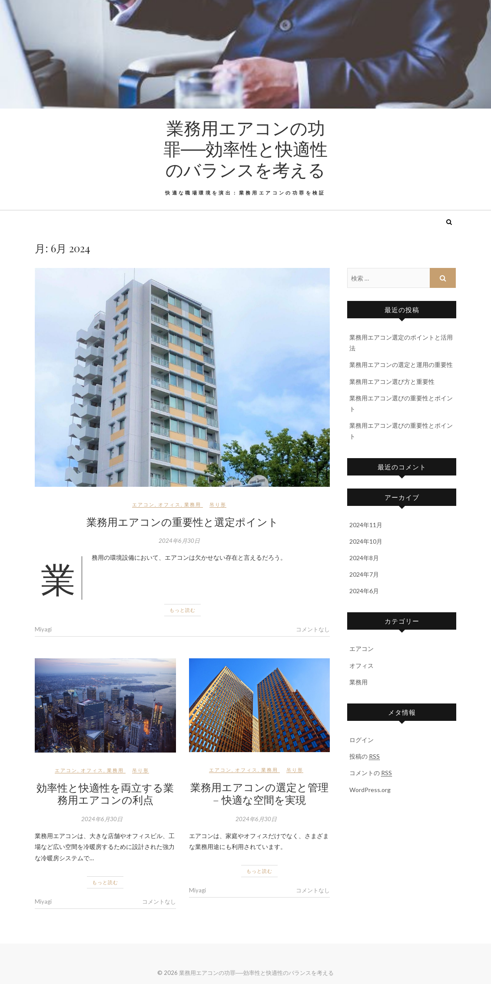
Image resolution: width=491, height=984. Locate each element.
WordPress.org (370, 789)
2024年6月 (364, 590)
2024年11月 (365, 524)
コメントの (370, 773)
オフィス (169, 504)
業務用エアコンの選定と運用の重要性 (401, 364)
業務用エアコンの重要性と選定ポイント (182, 521)
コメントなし (313, 629)
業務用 (192, 504)
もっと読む (182, 610)
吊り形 (217, 504)
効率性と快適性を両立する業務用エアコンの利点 (105, 793)
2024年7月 (364, 574)
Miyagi (43, 629)
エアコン (143, 504)
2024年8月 (364, 557)
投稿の (364, 756)
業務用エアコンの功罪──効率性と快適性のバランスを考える (245, 148)
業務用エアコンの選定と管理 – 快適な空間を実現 (259, 793)
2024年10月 (365, 541)
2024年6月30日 (179, 540)
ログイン (361, 739)
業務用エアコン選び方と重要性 (392, 381)
